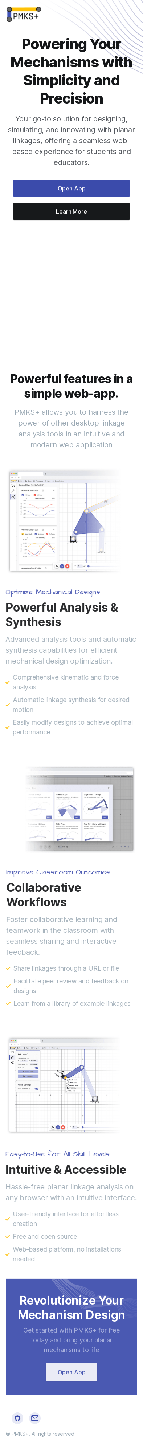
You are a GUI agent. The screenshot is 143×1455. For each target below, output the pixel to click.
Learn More (71, 212)
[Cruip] (24, 14)
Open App (72, 189)
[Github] (17, 1418)
